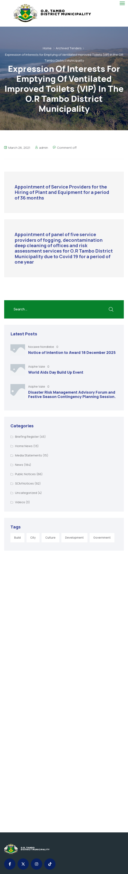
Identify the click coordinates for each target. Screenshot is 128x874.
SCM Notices (24, 483)
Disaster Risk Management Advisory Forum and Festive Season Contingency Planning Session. (72, 394)
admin (43, 147)
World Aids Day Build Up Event (55, 372)
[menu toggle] (122, 3)
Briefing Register (27, 436)
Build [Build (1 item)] (17, 537)
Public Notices (25, 474)
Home (47, 48)
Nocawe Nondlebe (41, 347)
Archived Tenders (69, 48)
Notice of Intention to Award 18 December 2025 (72, 352)
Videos (20, 502)
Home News (24, 446)
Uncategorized (26, 493)
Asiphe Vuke (37, 366)
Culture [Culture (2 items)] (50, 537)
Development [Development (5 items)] (74, 537)
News (19, 464)
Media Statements (28, 455)
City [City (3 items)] (33, 537)
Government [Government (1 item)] (102, 537)
